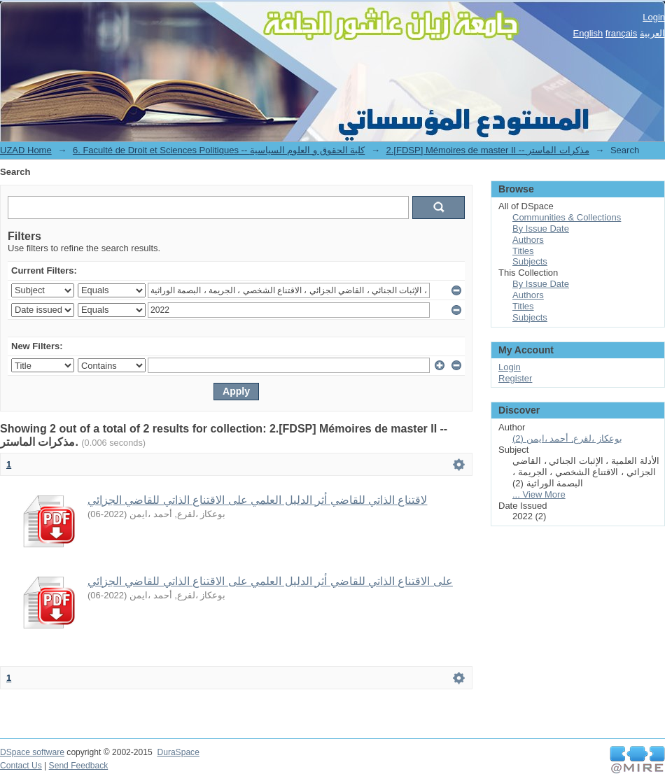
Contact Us (21, 766)
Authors (528, 239)
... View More (539, 494)
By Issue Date (540, 228)
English (588, 33)
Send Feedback (78, 766)
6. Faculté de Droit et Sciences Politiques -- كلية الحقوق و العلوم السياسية (219, 150)
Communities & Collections (566, 217)
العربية (652, 33)
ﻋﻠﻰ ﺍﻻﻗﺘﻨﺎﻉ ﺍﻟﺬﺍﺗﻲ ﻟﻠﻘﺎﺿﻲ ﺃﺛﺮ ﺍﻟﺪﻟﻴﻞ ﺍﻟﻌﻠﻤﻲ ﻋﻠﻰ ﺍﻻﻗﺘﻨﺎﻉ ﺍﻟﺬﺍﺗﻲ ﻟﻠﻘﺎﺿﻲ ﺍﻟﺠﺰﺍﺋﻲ (270, 581)
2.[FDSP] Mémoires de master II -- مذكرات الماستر (487, 150)
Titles (523, 251)
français (622, 33)
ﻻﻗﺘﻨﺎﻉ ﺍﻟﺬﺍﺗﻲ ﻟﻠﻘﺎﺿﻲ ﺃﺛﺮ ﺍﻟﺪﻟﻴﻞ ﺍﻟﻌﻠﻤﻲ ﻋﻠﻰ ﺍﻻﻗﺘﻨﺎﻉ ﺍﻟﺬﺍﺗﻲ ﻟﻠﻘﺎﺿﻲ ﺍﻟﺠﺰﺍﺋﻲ (257, 500)
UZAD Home (26, 150)
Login (654, 17)
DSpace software (32, 752)
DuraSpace (178, 752)
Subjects (529, 261)
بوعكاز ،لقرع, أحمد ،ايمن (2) (567, 438)
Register (515, 378)
